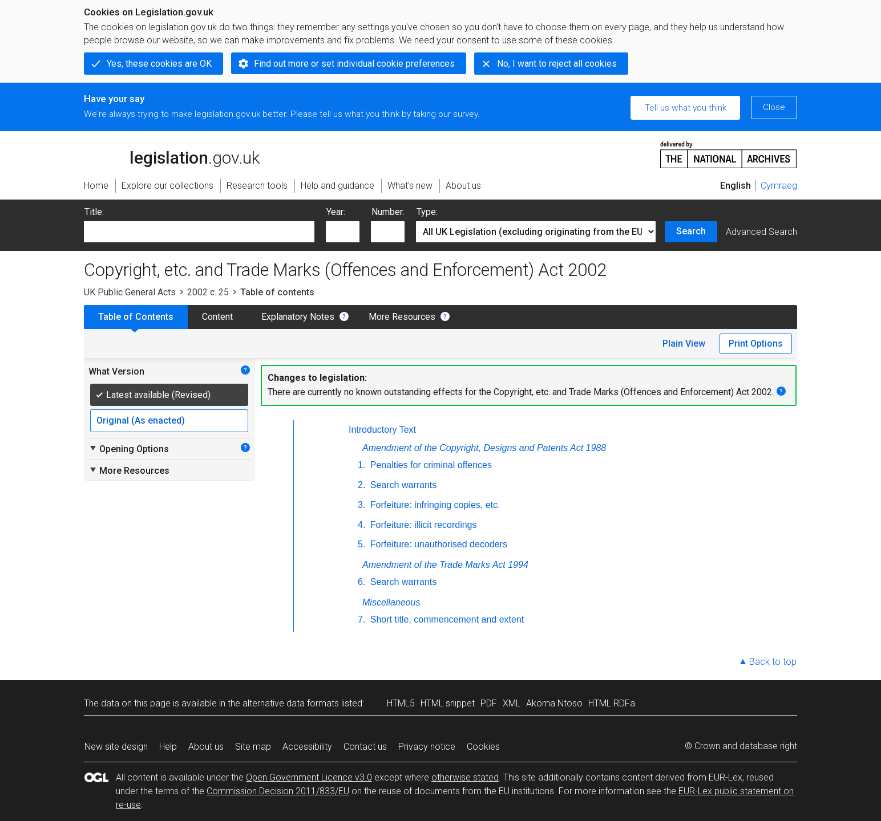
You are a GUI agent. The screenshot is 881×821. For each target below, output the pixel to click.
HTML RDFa (611, 703)
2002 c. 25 (208, 292)
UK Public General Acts (130, 292)
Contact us (365, 746)
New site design (116, 746)
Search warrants (402, 485)
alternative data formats (291, 703)
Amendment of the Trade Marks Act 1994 (445, 565)
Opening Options (128, 448)
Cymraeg (779, 185)
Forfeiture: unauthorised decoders (437, 544)
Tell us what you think (685, 108)
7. (361, 619)
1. (361, 465)
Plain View (683, 343)
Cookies (483, 746)
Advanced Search (761, 231)
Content (217, 316)
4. (361, 525)
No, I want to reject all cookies (557, 63)
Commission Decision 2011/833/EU (278, 791)
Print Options (756, 343)
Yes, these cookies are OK (159, 63)
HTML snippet (448, 703)
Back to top (773, 661)
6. (361, 582)
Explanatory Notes (297, 316)
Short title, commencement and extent (445, 619)
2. (361, 485)
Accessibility (307, 746)
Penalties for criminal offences (429, 465)
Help (168, 746)
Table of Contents (135, 316)
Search (691, 231)
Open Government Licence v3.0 (309, 777)
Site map (253, 746)
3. (361, 505)
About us (206, 746)
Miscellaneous (391, 602)
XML (511, 703)
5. (361, 544)
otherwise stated (465, 777)
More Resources (402, 316)
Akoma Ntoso (554, 703)
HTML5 (401, 703)
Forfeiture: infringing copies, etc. (433, 505)
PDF (488, 703)
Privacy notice (426, 746)
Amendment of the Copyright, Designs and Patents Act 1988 (484, 448)
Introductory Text (382, 429)
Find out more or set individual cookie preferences (354, 63)
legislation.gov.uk (172, 154)
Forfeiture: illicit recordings (421, 525)
